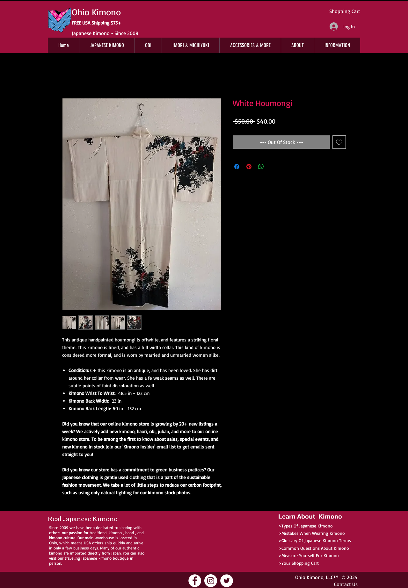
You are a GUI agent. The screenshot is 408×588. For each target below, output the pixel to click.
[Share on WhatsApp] (261, 166)
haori (129, 532)
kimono (115, 532)
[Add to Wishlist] (339, 142)
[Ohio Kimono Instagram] (210, 580)
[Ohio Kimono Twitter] (226, 580)
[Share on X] (273, 166)
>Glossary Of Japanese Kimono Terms (314, 540)
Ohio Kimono (309, 577)
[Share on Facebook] (237, 166)
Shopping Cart (344, 11)
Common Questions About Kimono (315, 548)
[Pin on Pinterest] (249, 166)
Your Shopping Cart (300, 563)
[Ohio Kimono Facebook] (194, 580)
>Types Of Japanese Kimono (305, 525)
